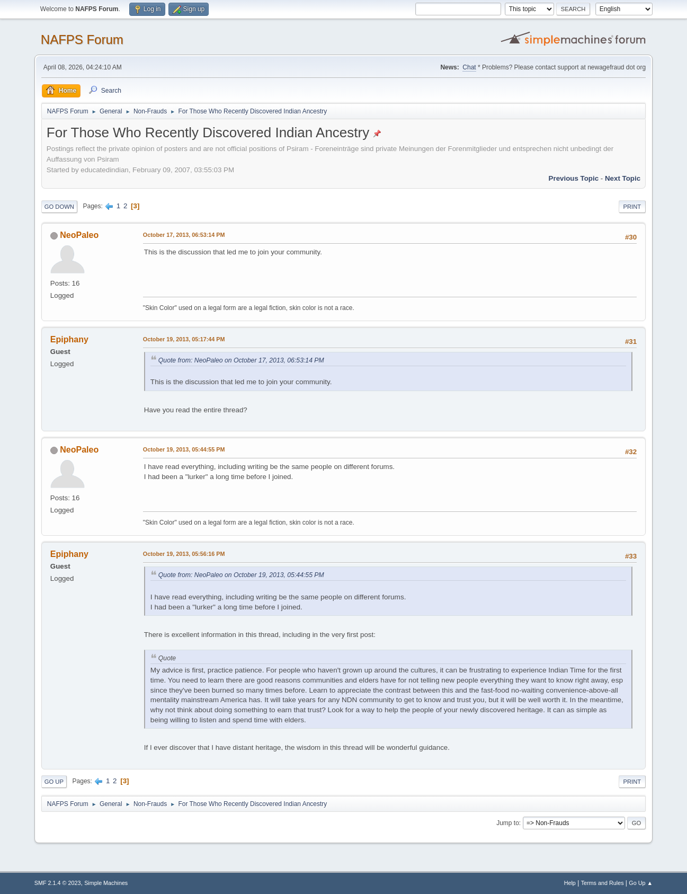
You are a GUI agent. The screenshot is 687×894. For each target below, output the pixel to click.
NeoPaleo (79, 235)
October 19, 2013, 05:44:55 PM (184, 449)
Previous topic (574, 178)
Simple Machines (106, 883)
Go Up (54, 781)
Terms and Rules (602, 883)
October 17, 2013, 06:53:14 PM (184, 235)
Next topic (622, 178)
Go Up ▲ (641, 883)
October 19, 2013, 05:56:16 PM (184, 554)
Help (570, 883)
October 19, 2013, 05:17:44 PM (184, 339)
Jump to (507, 823)
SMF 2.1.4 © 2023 (57, 883)
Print (632, 206)
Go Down (59, 206)
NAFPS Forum (82, 39)
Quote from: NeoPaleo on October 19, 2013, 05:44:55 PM (241, 575)
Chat (469, 67)
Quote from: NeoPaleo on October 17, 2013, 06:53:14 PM (241, 360)
